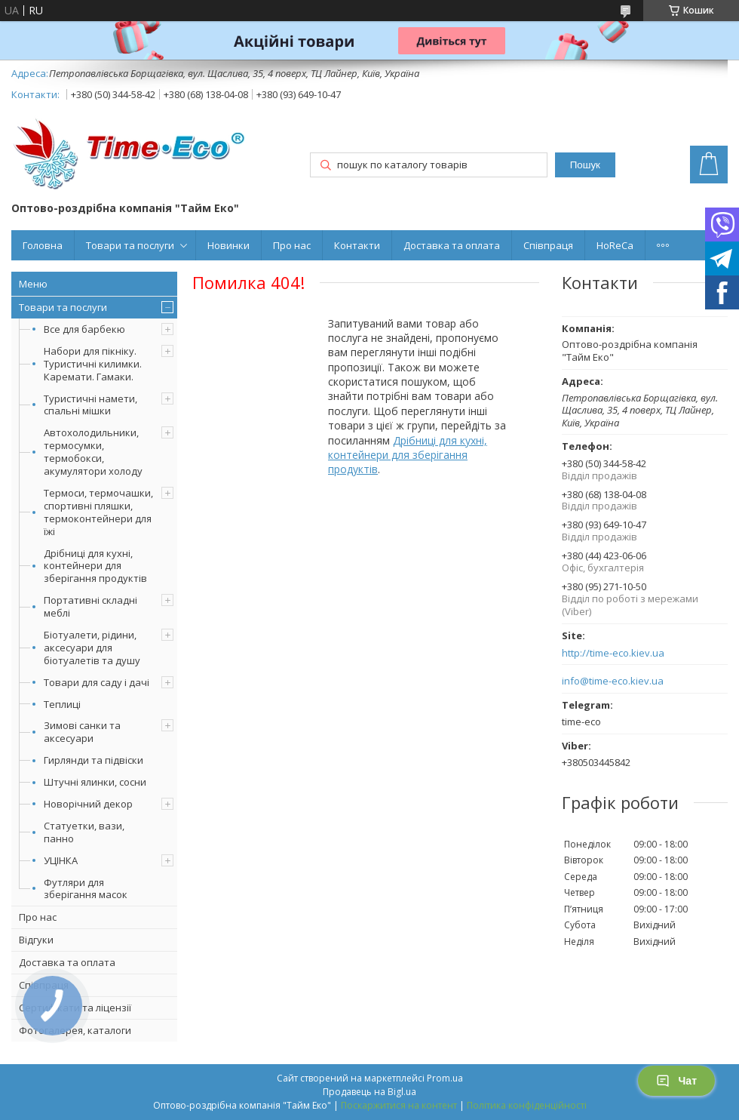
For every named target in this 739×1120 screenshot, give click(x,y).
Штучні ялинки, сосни (95, 782)
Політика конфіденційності (527, 1105)
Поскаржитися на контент (399, 1105)
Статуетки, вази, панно (84, 832)
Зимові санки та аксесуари (82, 731)
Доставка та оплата (451, 245)
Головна (43, 245)
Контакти (357, 245)
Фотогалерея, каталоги (75, 1030)
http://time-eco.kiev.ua (613, 653)
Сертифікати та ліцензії (75, 1007)
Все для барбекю (84, 329)
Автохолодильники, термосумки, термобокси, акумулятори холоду (93, 452)
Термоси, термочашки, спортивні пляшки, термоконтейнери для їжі (98, 512)
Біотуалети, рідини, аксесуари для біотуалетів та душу (92, 647)
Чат (676, 1081)
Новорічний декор (88, 804)
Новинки (228, 245)
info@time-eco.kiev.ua (613, 681)
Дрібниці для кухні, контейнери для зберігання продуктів (95, 566)
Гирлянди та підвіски (93, 760)
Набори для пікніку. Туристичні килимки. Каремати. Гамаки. (93, 363)
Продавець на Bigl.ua (369, 1091)
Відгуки (36, 939)
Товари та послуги (130, 245)
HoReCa (614, 245)
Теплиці (62, 704)
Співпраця (548, 245)
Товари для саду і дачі (96, 682)
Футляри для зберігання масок (85, 888)
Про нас (292, 245)
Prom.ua (445, 1078)
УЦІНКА (61, 860)
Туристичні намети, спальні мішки (90, 405)
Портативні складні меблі (90, 606)
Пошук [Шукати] (585, 165)
